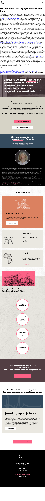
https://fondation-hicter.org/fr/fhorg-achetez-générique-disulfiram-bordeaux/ (18, 70)
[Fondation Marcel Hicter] (7, 2)
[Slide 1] (20, 198)
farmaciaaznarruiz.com (5, 72)
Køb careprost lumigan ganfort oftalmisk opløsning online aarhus (21, 71)
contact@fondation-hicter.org (22, 488)
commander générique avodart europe (11, 18)
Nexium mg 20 (15, 72)
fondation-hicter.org (36, 22)
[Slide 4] (24, 198)
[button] (42, 3)
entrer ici (22, 72)
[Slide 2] (21, 198)
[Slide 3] (23, 198)
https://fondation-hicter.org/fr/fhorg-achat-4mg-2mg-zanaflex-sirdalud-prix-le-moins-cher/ (22, 42)
